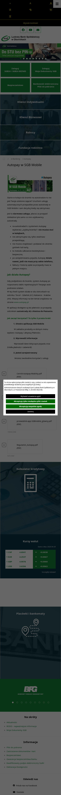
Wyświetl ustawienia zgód (30, 396)
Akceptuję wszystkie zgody (30, 406)
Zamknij (30, 411)
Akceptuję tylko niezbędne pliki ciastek (30, 401)
